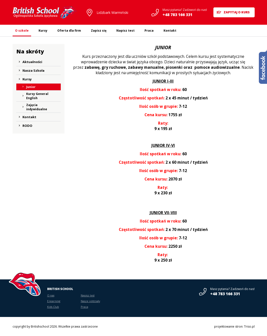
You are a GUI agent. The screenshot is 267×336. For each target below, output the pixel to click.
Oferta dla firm (69, 30)
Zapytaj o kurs (237, 12)
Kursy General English (37, 96)
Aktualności (32, 62)
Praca (149, 30)
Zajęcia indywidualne (36, 107)
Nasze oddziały (90, 301)
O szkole (22, 30)
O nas (50, 295)
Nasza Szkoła (33, 70)
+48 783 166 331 (177, 14)
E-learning (53, 301)
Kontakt (170, 30)
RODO (27, 125)
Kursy (43, 30)
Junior (31, 87)
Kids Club (53, 307)
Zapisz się (98, 30)
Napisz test (125, 30)
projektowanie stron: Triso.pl (234, 326)
